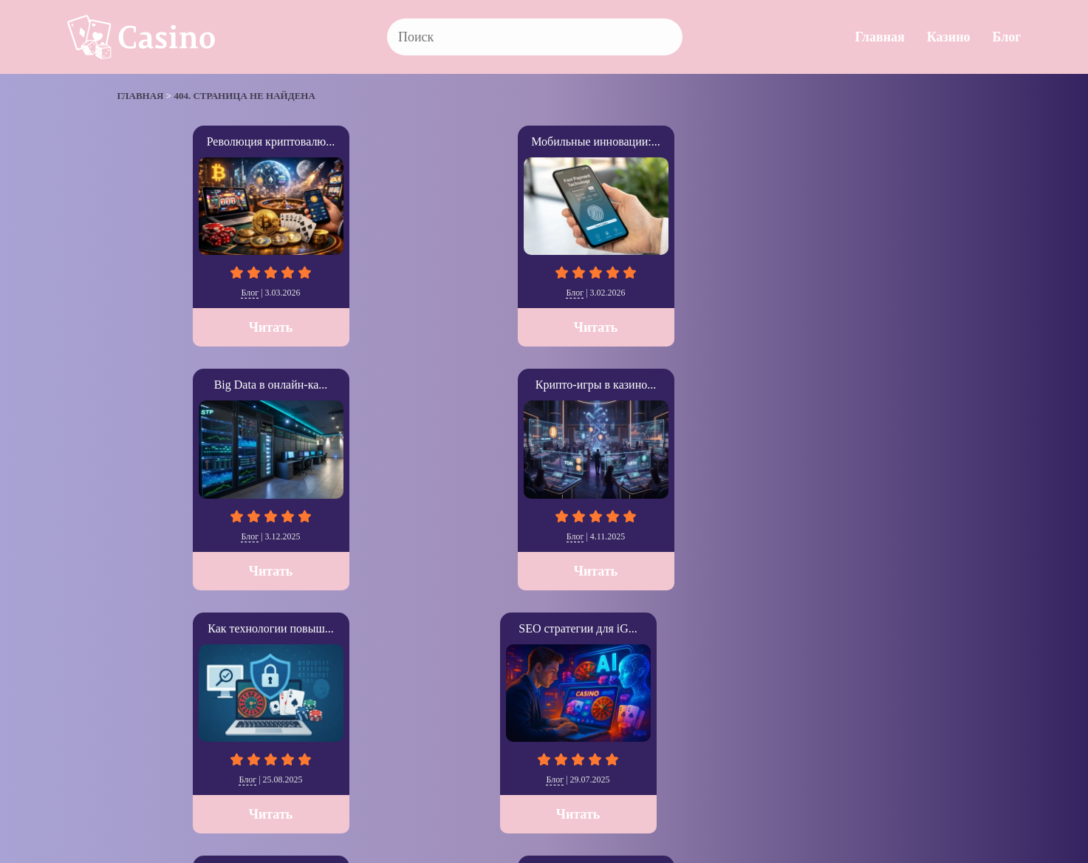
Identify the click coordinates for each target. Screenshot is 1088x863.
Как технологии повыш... (892, 141)
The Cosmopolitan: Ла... (544, 384)
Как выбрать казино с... (370, 384)
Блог (1007, 37)
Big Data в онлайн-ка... (544, 141)
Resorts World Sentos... (893, 384)
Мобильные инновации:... (369, 141)
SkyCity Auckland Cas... (718, 384)
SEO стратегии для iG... (195, 384)
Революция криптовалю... (195, 141)
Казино (949, 37)
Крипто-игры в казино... (718, 141)
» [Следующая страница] (138, 684)
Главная (879, 37)
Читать (196, 327)
